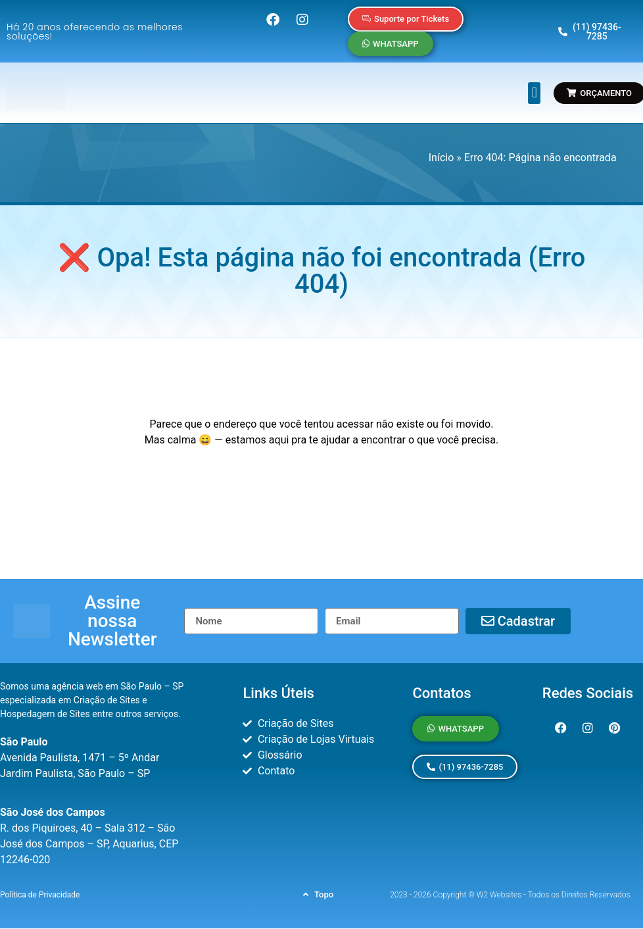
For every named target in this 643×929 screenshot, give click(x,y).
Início (441, 157)
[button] (534, 93)
